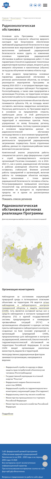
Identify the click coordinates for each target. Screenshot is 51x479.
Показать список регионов (17, 199)
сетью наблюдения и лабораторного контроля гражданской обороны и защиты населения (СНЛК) (25, 306)
